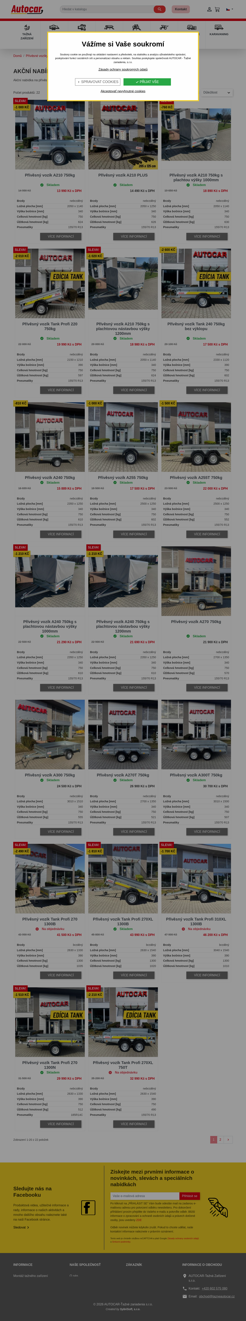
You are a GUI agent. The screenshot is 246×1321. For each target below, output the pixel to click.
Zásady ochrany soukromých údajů (122, 69)
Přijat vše (147, 82)
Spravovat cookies (97, 82)
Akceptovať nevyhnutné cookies (123, 91)
